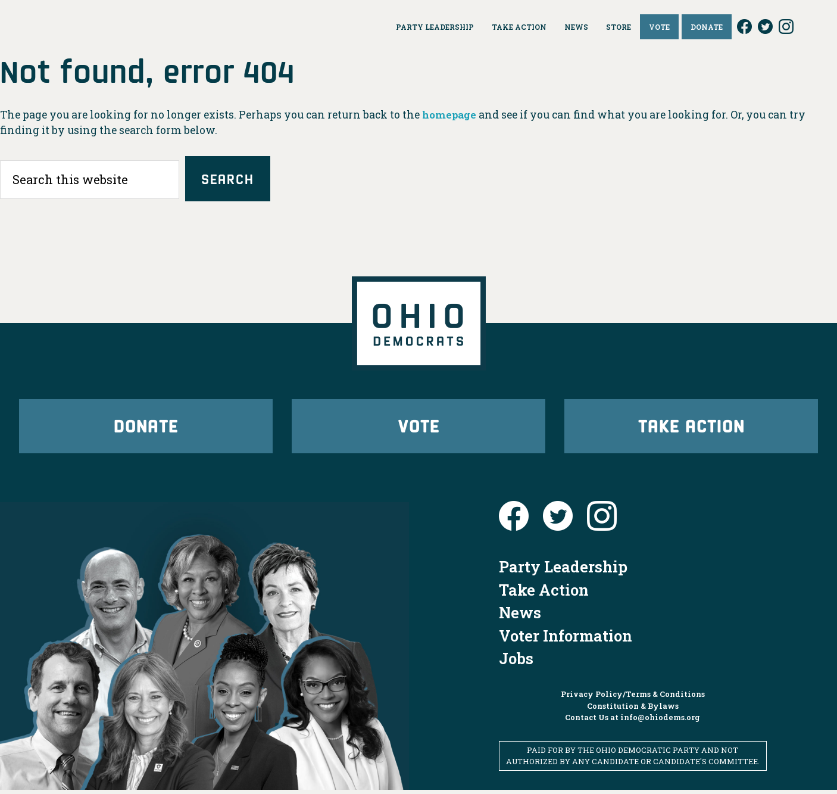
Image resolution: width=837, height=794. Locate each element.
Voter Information (565, 639)
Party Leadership (563, 571)
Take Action (691, 428)
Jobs (516, 662)
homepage (450, 115)
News (520, 616)
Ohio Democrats (99, 27)
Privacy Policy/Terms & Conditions (633, 698)
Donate (145, 428)
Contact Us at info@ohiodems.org (632, 721)
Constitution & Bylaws (633, 709)
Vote (418, 428)
